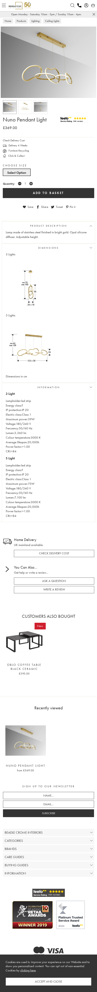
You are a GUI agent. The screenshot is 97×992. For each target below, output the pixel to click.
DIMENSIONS (48, 247)
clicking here (28, 970)
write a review (54, 589)
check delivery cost (54, 553)
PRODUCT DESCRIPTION (48, 225)
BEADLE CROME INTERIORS (24, 832)
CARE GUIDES (14, 857)
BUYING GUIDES (16, 865)
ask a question (54, 581)
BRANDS (11, 849)
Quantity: (9, 183)
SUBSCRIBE (48, 813)
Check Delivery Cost (14, 140)
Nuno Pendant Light (25, 766)
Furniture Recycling (16, 150)
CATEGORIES (14, 840)
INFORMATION (48, 387)
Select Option (16, 172)
